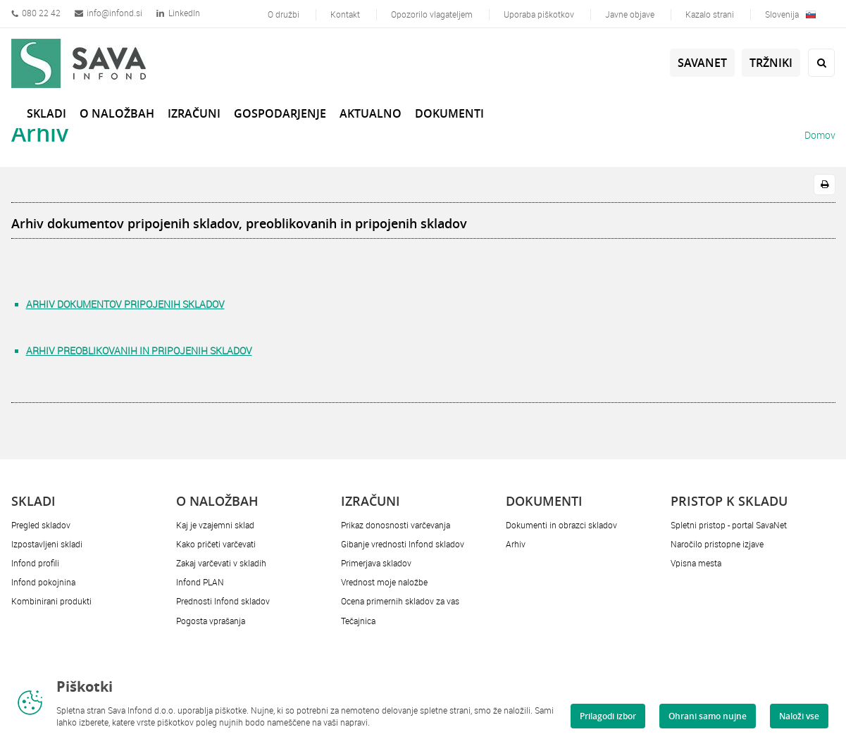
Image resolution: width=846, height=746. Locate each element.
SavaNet (702, 62)
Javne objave (629, 14)
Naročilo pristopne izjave (717, 543)
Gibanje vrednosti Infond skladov (402, 543)
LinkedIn (178, 12)
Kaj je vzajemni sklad (215, 524)
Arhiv (515, 543)
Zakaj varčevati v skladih (221, 562)
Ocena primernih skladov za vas (400, 601)
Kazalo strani (709, 14)
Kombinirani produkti (51, 601)
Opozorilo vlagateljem (432, 14)
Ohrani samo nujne (707, 716)
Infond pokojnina (43, 582)
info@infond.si (108, 12)
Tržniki (770, 62)
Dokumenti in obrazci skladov (561, 524)
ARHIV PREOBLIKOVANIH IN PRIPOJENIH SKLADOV (139, 350)
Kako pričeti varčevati (216, 543)
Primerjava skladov (376, 562)
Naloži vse (799, 716)
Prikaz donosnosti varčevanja (395, 524)
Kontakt (345, 14)
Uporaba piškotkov (539, 14)
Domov (819, 135)
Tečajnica (358, 620)
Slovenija (790, 14)
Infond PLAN (200, 582)
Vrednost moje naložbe (384, 582)
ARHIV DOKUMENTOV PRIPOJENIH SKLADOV (125, 304)
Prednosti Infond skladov (223, 601)
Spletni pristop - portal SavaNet (729, 524)
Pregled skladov (40, 524)
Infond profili (35, 562)
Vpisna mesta (696, 562)
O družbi (283, 14)
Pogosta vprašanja (210, 620)
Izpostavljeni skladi (46, 543)
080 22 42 (36, 12)
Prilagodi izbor (608, 716)
